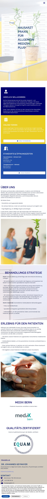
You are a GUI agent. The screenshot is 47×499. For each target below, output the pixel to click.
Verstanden (5, 496)
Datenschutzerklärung (7, 471)
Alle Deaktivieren (16, 496)
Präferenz (26, 496)
